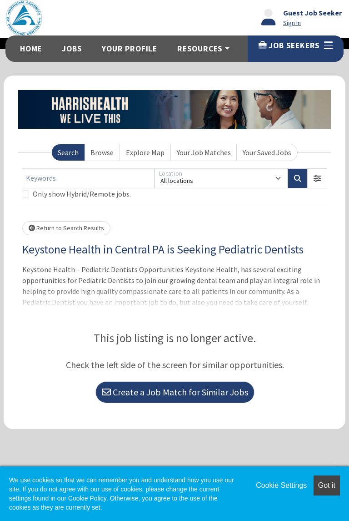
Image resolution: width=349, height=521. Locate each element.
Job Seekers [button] (296, 45)
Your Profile (129, 49)
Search (68, 152)
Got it (326, 485)
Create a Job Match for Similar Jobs (175, 392)
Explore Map (145, 152)
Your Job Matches (204, 152)
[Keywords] (88, 178)
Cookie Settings (281, 485)
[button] (317, 178)
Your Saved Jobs (267, 152)
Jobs (72, 49)
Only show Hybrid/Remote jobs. (82, 193)
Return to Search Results (66, 228)
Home (31, 49)
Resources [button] (200, 49)
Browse (102, 152)
